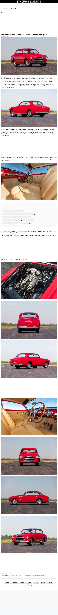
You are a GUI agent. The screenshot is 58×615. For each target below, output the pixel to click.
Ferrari (11, 573)
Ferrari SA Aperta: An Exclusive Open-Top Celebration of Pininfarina (19, 220)
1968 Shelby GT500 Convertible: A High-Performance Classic (35, 575)
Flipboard (22, 582)
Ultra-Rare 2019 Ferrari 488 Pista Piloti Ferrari (14, 211)
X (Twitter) (28, 582)
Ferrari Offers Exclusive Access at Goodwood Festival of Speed (18, 223)
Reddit (7, 582)
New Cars (11, 5)
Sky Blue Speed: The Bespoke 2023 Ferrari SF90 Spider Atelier (17, 217)
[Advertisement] (29, 23)
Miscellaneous (5, 9)
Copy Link (32, 585)
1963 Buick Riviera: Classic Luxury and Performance (11, 575)
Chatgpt (25, 259)
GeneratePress (35, 593)
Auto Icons (28, 5)
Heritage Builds (36, 5)
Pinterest (15, 582)
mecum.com (8, 258)
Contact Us (13, 8)
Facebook (43, 582)
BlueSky (36, 582)
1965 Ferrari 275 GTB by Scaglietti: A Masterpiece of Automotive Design (19, 214)
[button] (1, 12)
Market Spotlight (19, 5)
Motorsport (46, 5)
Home (4, 5)
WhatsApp (50, 582)
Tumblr (25, 585)
